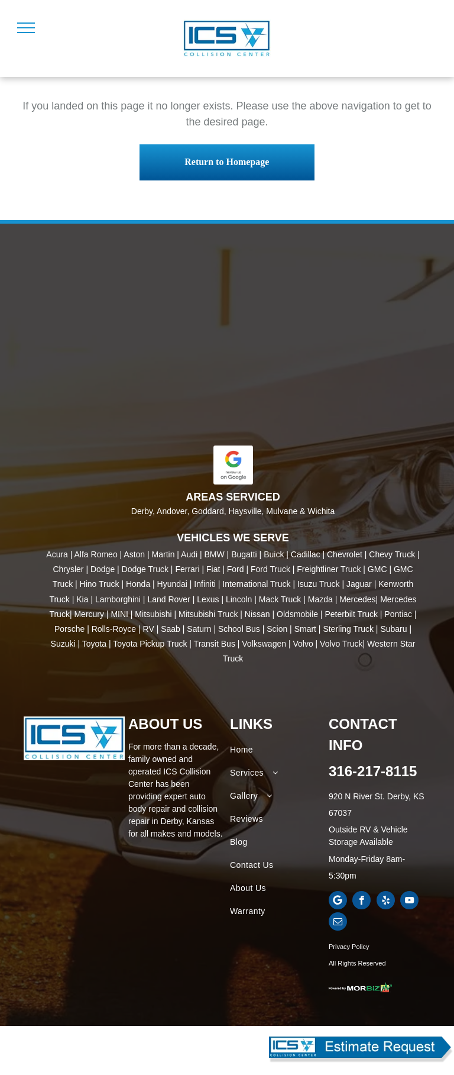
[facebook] (361, 901)
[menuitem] (278, 749)
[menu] (26, 27)
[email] (338, 923)
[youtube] (409, 901)
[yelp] (386, 901)
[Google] (338, 901)
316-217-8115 (373, 771)
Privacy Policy (349, 946)
